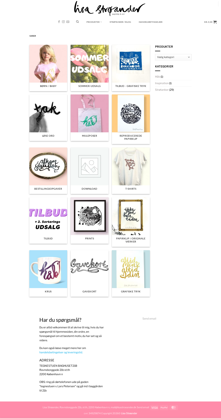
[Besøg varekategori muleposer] (90, 117)
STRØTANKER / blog (120, 22)
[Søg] (77, 21)
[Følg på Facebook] (59, 21)
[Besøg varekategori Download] (90, 170)
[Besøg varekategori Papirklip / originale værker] (131, 222)
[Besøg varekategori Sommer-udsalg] (90, 68)
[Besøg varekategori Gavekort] (90, 273)
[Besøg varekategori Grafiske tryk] (131, 273)
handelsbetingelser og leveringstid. (61, 352)
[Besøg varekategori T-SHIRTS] (131, 170)
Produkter (94, 22)
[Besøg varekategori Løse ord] (48, 117)
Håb (157, 76)
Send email (149, 318)
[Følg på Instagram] (63, 21)
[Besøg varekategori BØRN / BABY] (48, 68)
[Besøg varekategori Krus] (48, 273)
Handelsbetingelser (150, 22)
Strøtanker (162, 89)
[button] (210, 22)
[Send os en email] (67, 21)
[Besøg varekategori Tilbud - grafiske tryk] (131, 68)
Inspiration (162, 83)
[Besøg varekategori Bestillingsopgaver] (48, 170)
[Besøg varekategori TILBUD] (48, 220)
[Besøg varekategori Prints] (90, 220)
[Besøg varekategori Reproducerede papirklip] (131, 119)
